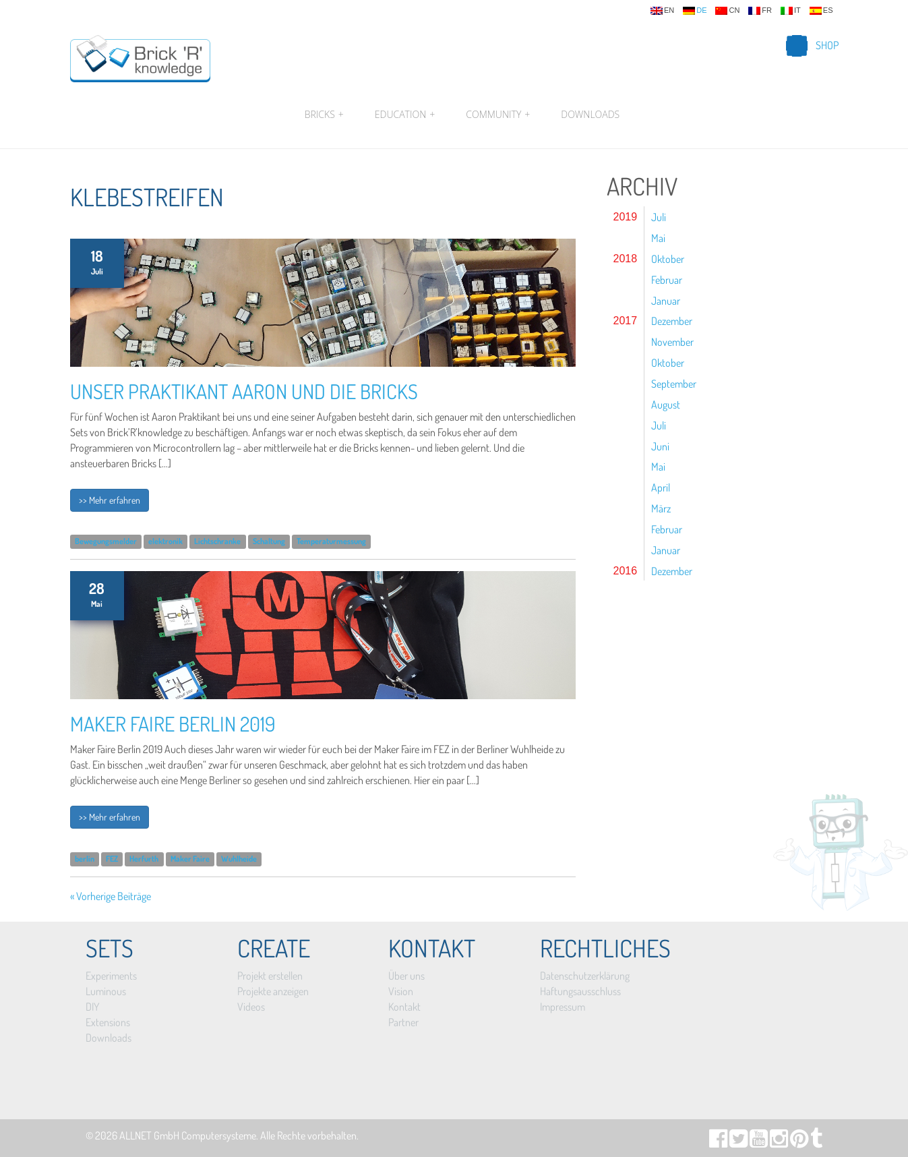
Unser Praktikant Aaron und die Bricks (244, 391)
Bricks (324, 114)
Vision (400, 991)
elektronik (165, 542)
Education (405, 114)
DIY (92, 1006)
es (821, 11)
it (791, 11)
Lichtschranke (217, 542)
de (694, 11)
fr (760, 11)
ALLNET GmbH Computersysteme (187, 1135)
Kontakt (404, 1006)
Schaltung (269, 542)
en (662, 11)
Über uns (406, 975)
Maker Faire (190, 859)
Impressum (562, 1006)
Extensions (108, 1022)
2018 (625, 258)
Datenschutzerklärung (585, 975)
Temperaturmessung (331, 542)
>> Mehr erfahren (109, 500)
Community (498, 114)
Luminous (106, 991)
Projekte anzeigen (273, 991)
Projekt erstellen (270, 975)
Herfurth (143, 859)
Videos (251, 1006)
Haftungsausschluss (580, 991)
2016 (625, 570)
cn (727, 11)
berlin (84, 859)
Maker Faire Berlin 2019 (173, 723)
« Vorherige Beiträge (110, 896)
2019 (625, 216)
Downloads (590, 114)
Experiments (111, 975)
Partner (403, 1022)
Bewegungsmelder (106, 542)
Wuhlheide (239, 859)
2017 (625, 320)
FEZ (112, 859)
